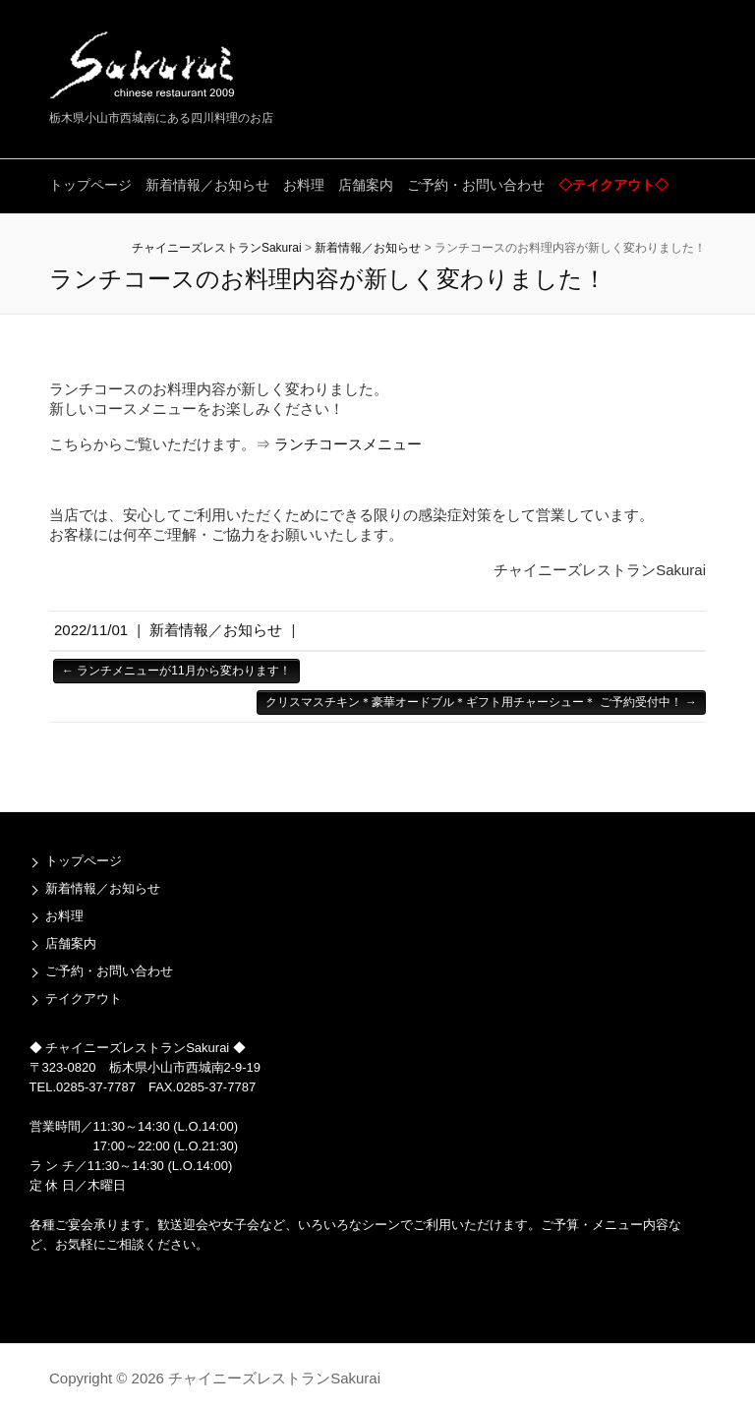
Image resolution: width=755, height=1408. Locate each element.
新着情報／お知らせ (207, 185)
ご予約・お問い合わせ (476, 185)
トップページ (90, 185)
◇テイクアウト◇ (613, 185)
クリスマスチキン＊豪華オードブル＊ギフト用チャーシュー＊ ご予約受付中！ (481, 702)
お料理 (303, 185)
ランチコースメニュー (348, 444)
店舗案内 (365, 185)
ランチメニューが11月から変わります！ (176, 670)
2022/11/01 (91, 629)
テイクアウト (83, 998)
